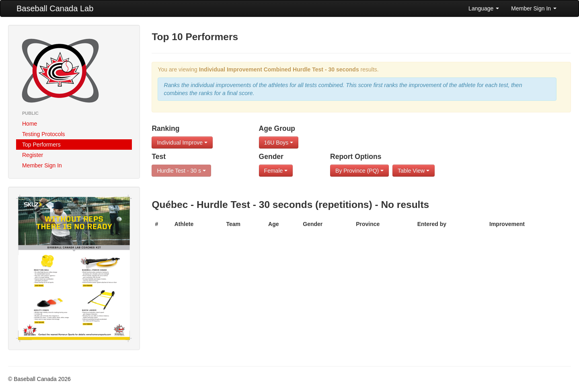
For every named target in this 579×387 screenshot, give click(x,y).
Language (483, 8)
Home (29, 123)
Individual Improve (182, 142)
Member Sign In (533, 8)
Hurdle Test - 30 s (181, 170)
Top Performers (41, 144)
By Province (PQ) (359, 170)
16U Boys (279, 142)
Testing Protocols (43, 134)
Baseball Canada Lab (54, 8)
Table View (413, 170)
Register (32, 155)
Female (276, 170)
